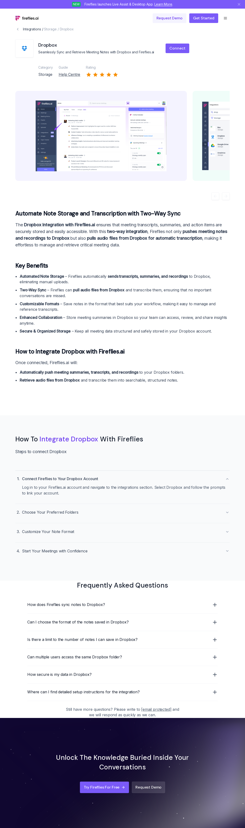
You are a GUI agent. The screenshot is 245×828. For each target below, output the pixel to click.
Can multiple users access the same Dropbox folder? (122, 657)
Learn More (163, 4)
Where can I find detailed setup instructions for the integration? (122, 692)
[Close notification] (239, 4)
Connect (177, 48)
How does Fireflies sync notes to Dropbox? (122, 605)
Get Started (203, 18)
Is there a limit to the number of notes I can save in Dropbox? (122, 640)
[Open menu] (225, 18)
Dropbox (67, 29)
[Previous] (215, 196)
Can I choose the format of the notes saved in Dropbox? (122, 622)
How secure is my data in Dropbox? (122, 675)
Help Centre (69, 74)
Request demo (169, 18)
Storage (50, 29)
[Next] (226, 196)
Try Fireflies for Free (104, 787)
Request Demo (148, 787)
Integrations (32, 29)
